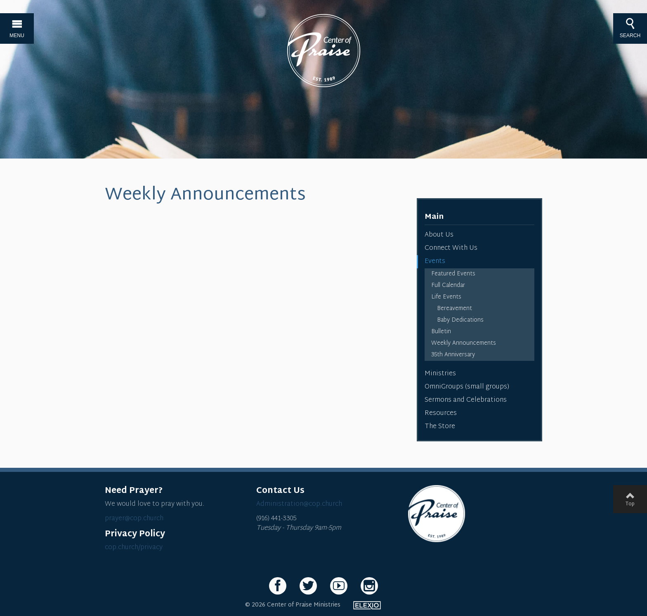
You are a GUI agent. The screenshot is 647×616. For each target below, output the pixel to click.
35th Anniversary (453, 355)
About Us (439, 235)
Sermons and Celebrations (466, 400)
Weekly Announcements (463, 343)
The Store (440, 427)
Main (434, 217)
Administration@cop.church (299, 504)
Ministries (440, 374)
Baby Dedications (460, 320)
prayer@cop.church (134, 519)
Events (435, 262)
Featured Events (453, 274)
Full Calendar (448, 285)
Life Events (446, 297)
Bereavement (454, 308)
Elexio (367, 605)
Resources (441, 413)
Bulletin (441, 332)
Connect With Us (451, 248)
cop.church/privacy (134, 548)
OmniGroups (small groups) (467, 387)
